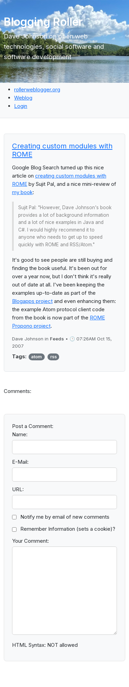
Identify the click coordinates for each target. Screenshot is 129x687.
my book (22, 192)
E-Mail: (20, 462)
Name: (20, 434)
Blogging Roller (43, 22)
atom (36, 356)
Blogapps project (32, 301)
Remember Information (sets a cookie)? (67, 529)
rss (53, 356)
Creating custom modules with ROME (62, 150)
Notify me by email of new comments (64, 517)
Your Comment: (30, 541)
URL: (18, 489)
